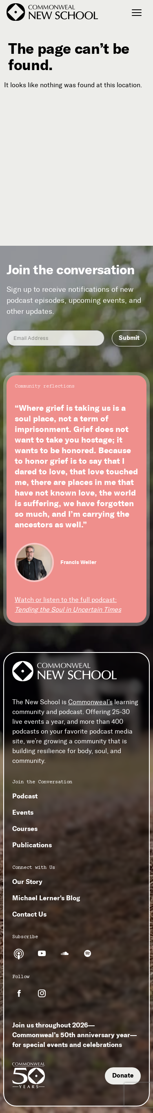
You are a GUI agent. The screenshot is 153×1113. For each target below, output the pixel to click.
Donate (122, 1075)
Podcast (25, 796)
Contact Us (29, 914)
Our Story (27, 881)
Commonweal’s (90, 702)
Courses (25, 828)
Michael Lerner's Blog (46, 898)
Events (22, 812)
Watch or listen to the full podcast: (68, 604)
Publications (32, 845)
